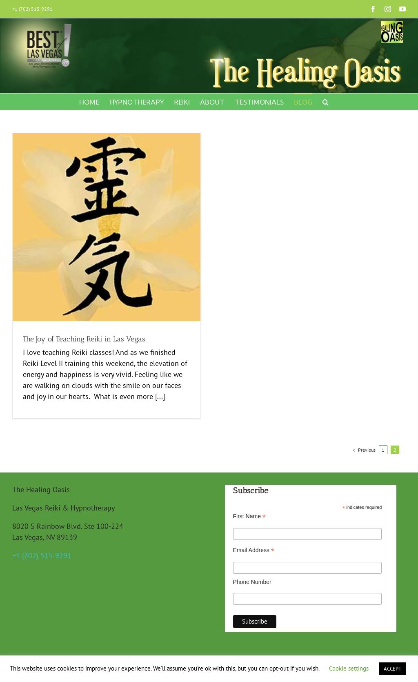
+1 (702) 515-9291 (32, 9)
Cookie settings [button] (349, 668)
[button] (325, 102)
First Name (249, 510)
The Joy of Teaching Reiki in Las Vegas (84, 338)
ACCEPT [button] (392, 668)
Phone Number (252, 576)
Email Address (254, 544)
